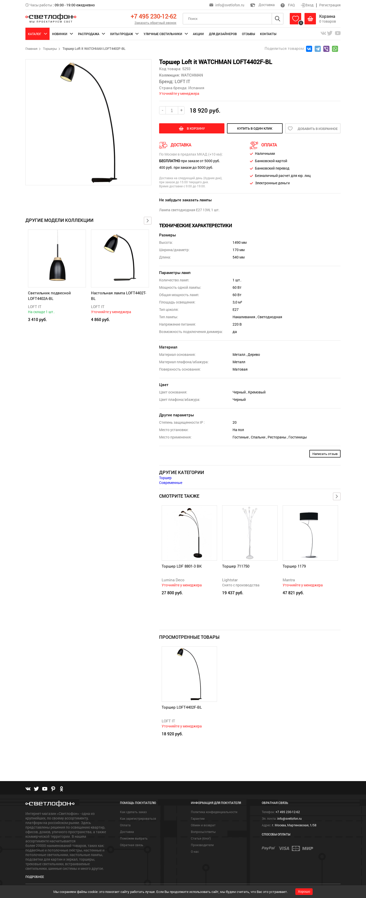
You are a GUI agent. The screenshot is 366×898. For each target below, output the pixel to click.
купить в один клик (254, 128)
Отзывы (248, 34)
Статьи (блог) (201, 838)
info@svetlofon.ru (229, 5)
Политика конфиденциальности (214, 812)
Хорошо (304, 891)
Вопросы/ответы (203, 832)
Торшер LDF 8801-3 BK (182, 566)
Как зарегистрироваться (138, 818)
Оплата (125, 825)
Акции (198, 34)
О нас (195, 851)
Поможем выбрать (134, 838)
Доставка (262, 4)
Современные (170, 482)
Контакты (268, 34)
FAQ (288, 5)
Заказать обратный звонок (155, 22)
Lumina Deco (173, 579)
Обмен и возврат (203, 825)
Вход (307, 5)
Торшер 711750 (235, 566)
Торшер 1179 (294, 566)
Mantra (289, 579)
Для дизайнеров (223, 34)
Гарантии (198, 818)
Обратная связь (131, 845)
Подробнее (34, 877)
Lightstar (230, 579)
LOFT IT (34, 306)
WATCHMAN (191, 75)
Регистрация (330, 5)
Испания (196, 87)
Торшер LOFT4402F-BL (182, 707)
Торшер (165, 477)
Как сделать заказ (133, 812)
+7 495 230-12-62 (153, 16)
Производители (202, 845)
